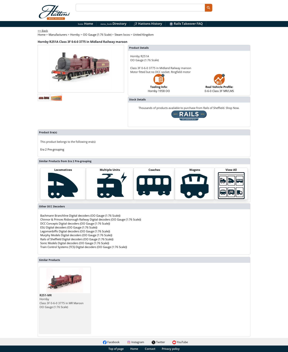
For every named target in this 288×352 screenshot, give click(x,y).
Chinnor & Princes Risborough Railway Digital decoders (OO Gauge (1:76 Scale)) (90, 219)
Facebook (111, 342)
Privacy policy (171, 349)
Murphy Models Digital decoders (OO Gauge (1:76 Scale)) (76, 235)
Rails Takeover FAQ (186, 23)
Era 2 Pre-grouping (52, 149)
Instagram (135, 342)
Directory (113, 23)
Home (85, 23)
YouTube (180, 342)
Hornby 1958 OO (159, 85)
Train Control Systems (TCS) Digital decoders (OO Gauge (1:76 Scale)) (83, 247)
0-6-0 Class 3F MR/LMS (219, 85)
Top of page (116, 349)
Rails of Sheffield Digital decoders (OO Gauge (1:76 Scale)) (76, 239)
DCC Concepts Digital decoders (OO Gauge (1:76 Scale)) (75, 223)
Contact (150, 349)
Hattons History (148, 23)
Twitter (158, 342)
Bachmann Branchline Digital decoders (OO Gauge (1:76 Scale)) (80, 215)
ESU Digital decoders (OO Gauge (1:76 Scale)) (68, 227)
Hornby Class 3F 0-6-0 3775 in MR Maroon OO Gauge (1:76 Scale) (61, 301)
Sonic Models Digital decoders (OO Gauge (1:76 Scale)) (74, 243)
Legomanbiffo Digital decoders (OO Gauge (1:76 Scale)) (75, 231)
